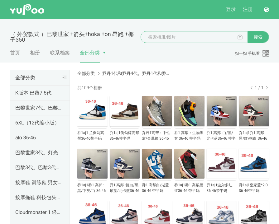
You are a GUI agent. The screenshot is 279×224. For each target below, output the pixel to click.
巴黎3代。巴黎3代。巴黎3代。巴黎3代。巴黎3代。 (38, 167)
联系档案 (60, 53)
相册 (35, 53)
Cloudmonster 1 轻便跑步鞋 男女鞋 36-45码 (38, 212)
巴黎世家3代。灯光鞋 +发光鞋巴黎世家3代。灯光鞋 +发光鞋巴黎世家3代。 (38, 153)
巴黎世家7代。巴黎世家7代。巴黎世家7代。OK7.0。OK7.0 (38, 108)
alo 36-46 (25, 138)
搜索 (258, 37)
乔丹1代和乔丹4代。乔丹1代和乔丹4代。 (137, 73)
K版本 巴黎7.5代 (33, 93)
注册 (248, 9)
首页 (15, 53)
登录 (231, 9)
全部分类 (90, 53)
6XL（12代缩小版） (37, 123)
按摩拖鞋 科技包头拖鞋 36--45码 (38, 197)
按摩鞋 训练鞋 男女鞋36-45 (38, 182)
